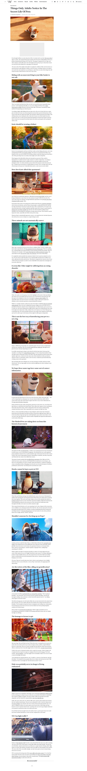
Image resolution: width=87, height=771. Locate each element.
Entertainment (43, 1)
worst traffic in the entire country (36, 753)
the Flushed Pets (25, 450)
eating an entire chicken (40, 298)
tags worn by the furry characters (20, 402)
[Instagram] (57, 2)
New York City (19, 742)
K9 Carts (49, 553)
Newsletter (79, 1)
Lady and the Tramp (24, 253)
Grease (43, 652)
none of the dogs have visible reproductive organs (37, 252)
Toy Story (29, 64)
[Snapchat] (68, 2)
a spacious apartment (46, 203)
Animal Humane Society (29, 352)
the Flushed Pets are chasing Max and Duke (32, 593)
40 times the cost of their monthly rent (20, 209)
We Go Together (19, 653)
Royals (26, 1)
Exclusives (20, 1)
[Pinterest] (65, 2)
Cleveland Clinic (15, 161)
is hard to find (41, 196)
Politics (36, 1)
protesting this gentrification (25, 609)
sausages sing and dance (46, 647)
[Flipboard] (63, 2)
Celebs (31, 1)
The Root (27, 464)
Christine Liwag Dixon (16, 14)
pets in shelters (16, 703)
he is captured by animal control (45, 693)
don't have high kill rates (38, 698)
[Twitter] (60, 2)
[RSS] (73, 2)
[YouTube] (55, 2)
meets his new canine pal (36, 347)
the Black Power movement (33, 459)
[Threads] (71, 2)
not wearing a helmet (26, 152)
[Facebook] (52, 2)
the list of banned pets (27, 511)
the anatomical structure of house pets (34, 249)
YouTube (50, 101)
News (15, 1)
